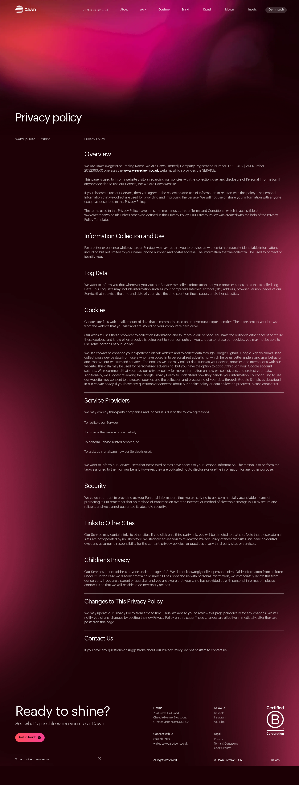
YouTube (219, 722)
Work (143, 9)
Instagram (220, 717)
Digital (207, 9)
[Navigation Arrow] (191, 10)
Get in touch (276, 9)
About (124, 9)
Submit (99, 758)
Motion (229, 9)
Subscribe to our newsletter (32, 759)
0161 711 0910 (161, 739)
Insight (252, 9)
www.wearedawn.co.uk (141, 170)
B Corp (275, 760)
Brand (185, 9)
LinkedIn (219, 713)
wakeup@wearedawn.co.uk (170, 743)
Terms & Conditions (226, 743)
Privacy (218, 739)
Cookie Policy (222, 748)
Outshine (164, 9)
